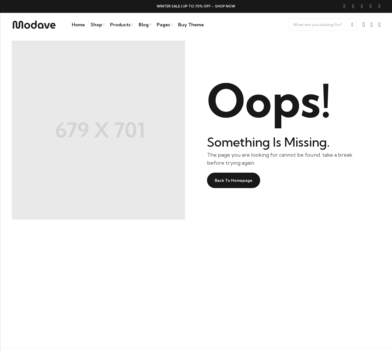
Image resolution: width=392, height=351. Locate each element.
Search (352, 24)
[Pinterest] (362, 6)
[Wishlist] (372, 24)
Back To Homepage (237, 180)
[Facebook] (345, 6)
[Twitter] (353, 6)
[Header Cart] (379, 24)
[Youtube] (380, 6)
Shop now (225, 6)
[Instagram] (371, 6)
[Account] (364, 25)
